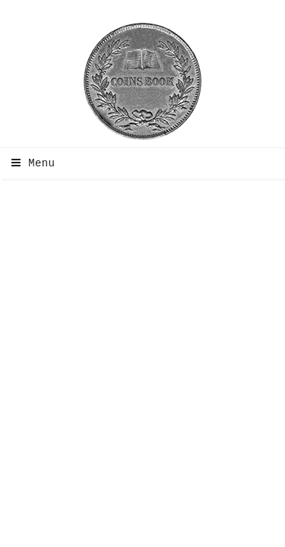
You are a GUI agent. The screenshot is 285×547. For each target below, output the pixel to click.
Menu (29, 163)
